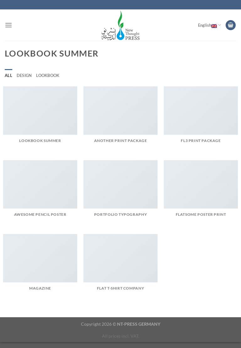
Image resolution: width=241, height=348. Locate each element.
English (209, 25)
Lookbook (47, 75)
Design (24, 75)
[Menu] (8, 25)
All (8, 75)
